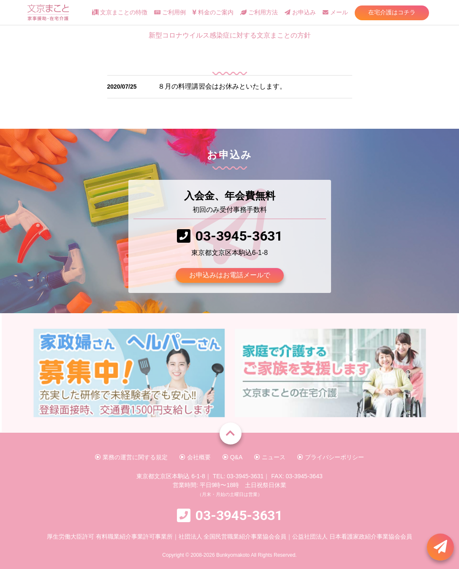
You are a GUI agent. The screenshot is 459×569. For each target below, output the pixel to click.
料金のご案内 (213, 12)
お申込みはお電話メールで (229, 275)
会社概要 (195, 457)
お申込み (300, 12)
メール (335, 12)
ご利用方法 (259, 12)
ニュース (269, 457)
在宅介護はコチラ (392, 12)
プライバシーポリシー (330, 457)
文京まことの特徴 (119, 12)
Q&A (232, 457)
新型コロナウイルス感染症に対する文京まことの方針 (230, 35)
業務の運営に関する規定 (131, 457)
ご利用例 (170, 12)
